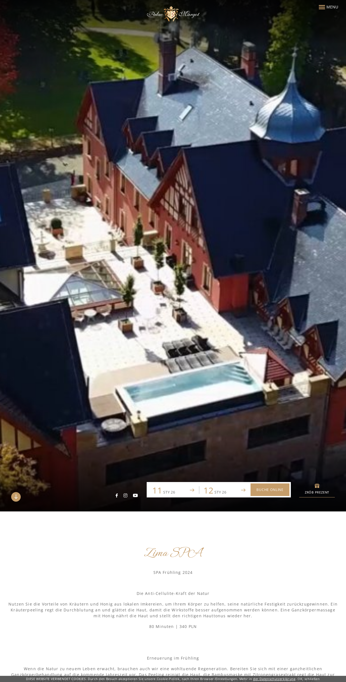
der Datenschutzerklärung (274, 679)
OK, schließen (309, 679)
